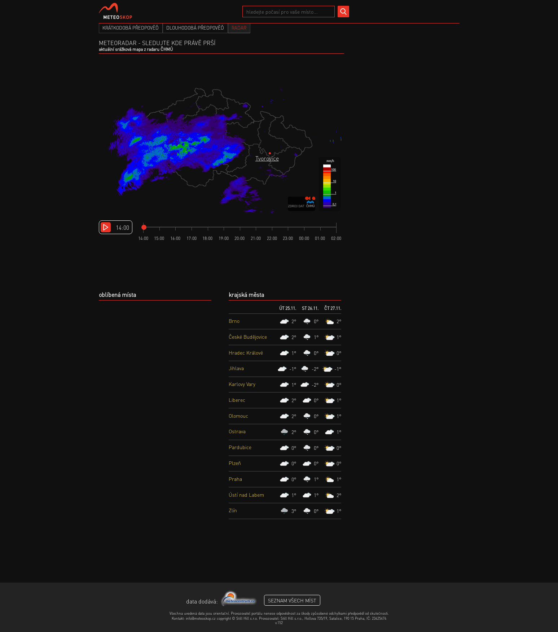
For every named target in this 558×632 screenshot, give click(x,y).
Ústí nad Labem (246, 494)
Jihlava (236, 368)
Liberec (237, 399)
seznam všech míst (292, 600)
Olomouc (238, 415)
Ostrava (237, 431)
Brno (234, 320)
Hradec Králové (246, 352)
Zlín (233, 510)
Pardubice (240, 447)
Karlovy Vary (242, 384)
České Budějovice (248, 336)
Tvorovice (267, 158)
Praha (235, 478)
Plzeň (235, 463)
